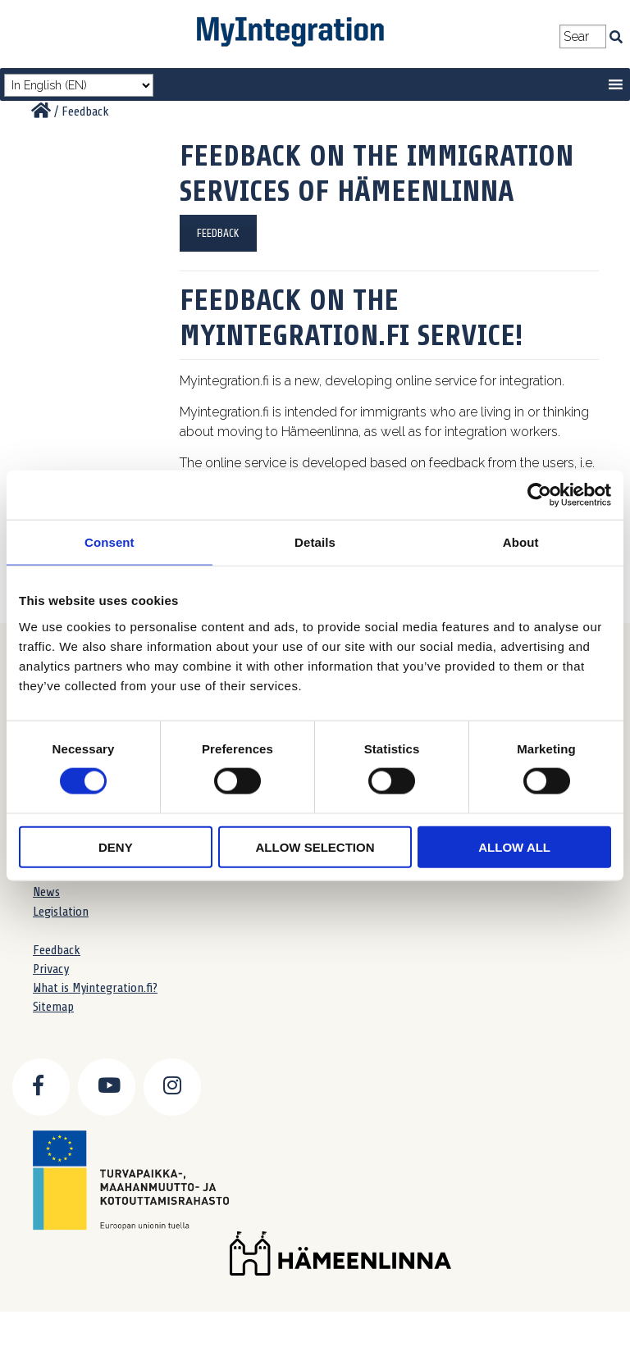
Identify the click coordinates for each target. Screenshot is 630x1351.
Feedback (56, 950)
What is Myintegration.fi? (95, 987)
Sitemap (53, 1006)
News (46, 892)
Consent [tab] (109, 542)
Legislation (61, 911)
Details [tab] (315, 542)
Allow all (514, 846)
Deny (115, 846)
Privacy (51, 969)
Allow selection (314, 846)
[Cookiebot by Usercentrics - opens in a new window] (539, 495)
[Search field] (582, 36)
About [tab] (521, 542)
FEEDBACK (218, 233)
